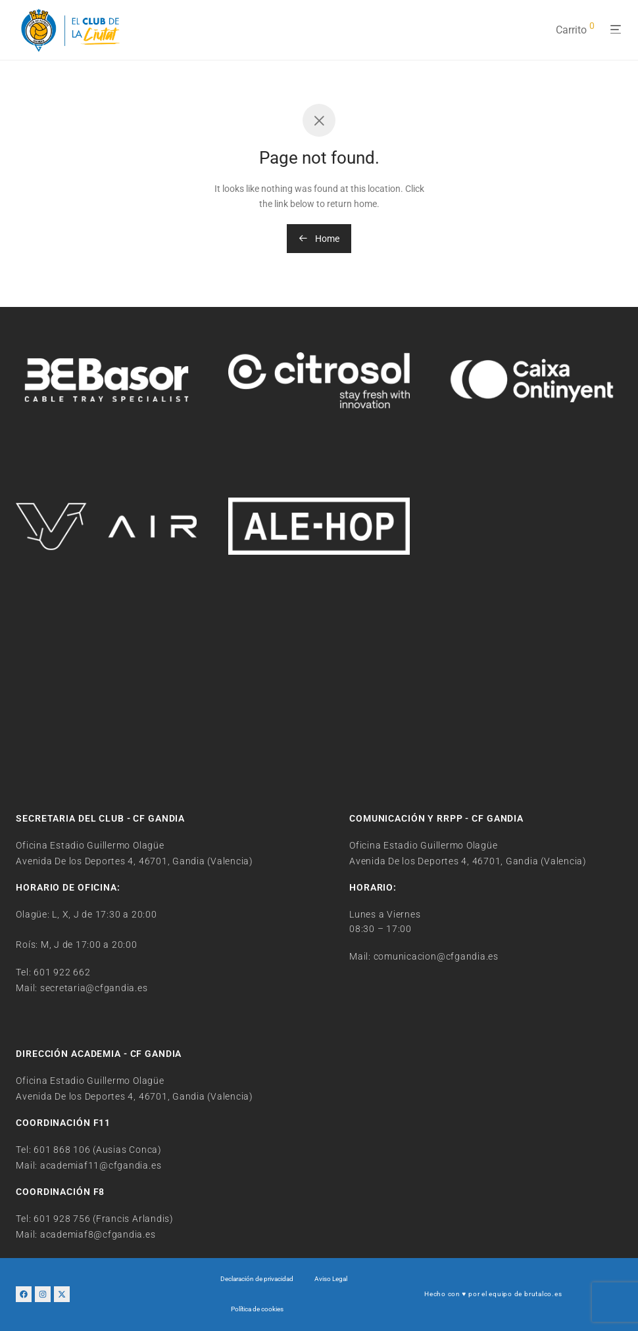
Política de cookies (257, 1309)
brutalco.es (543, 1293)
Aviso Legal (330, 1278)
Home (319, 238)
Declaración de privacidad (256, 1278)
